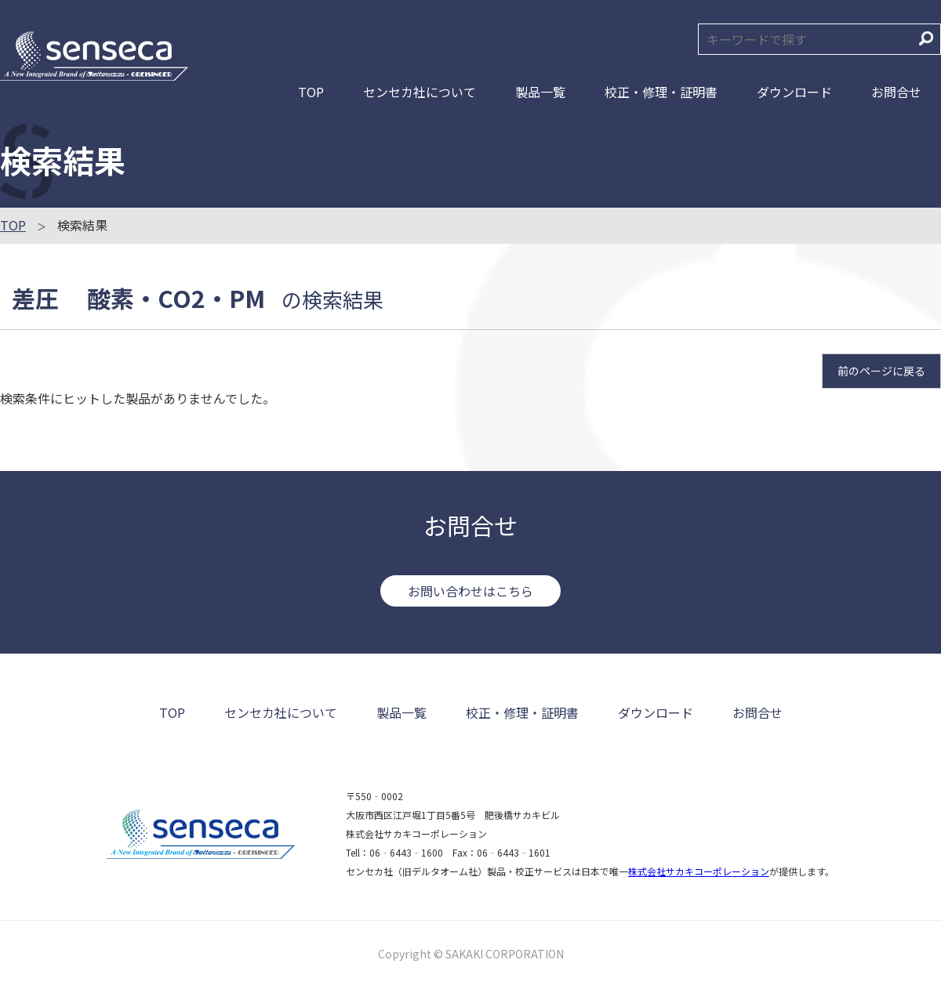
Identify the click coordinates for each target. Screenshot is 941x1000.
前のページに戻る (881, 371)
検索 (926, 38)
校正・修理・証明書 (661, 91)
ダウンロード (794, 91)
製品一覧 (540, 91)
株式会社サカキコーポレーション (698, 871)
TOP (311, 91)
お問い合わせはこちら (470, 591)
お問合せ (896, 91)
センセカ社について (419, 91)
